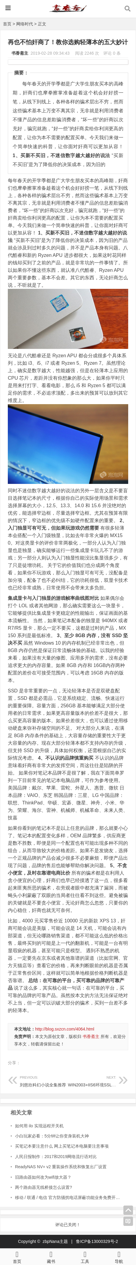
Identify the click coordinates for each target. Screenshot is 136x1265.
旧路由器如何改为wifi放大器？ (43, 1177)
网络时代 (24, 24)
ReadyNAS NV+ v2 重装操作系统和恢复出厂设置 (61, 1166)
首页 (7, 24)
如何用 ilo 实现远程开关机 (39, 1125)
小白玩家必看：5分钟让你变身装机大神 (52, 1136)
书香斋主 (19, 53)
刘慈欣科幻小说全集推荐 (44, 1080)
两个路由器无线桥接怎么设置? (43, 1187)
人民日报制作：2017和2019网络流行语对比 (56, 1156)
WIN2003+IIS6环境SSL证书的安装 (100, 1080)
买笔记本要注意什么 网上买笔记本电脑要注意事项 (62, 1146)
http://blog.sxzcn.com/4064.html (64, 1029)
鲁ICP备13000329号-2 (97, 1241)
